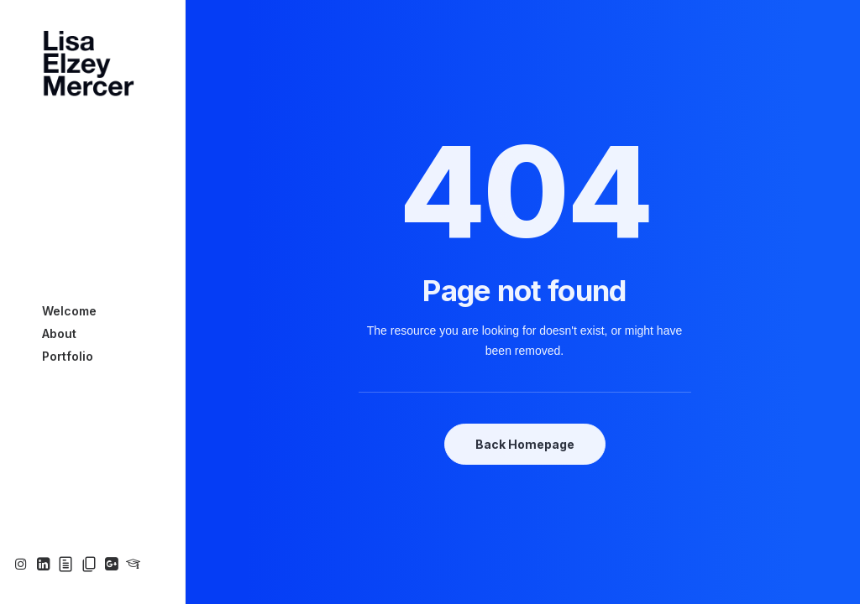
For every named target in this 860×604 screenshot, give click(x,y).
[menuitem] (23, 565)
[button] (23, 565)
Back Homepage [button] (524, 444)
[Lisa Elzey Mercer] (90, 63)
